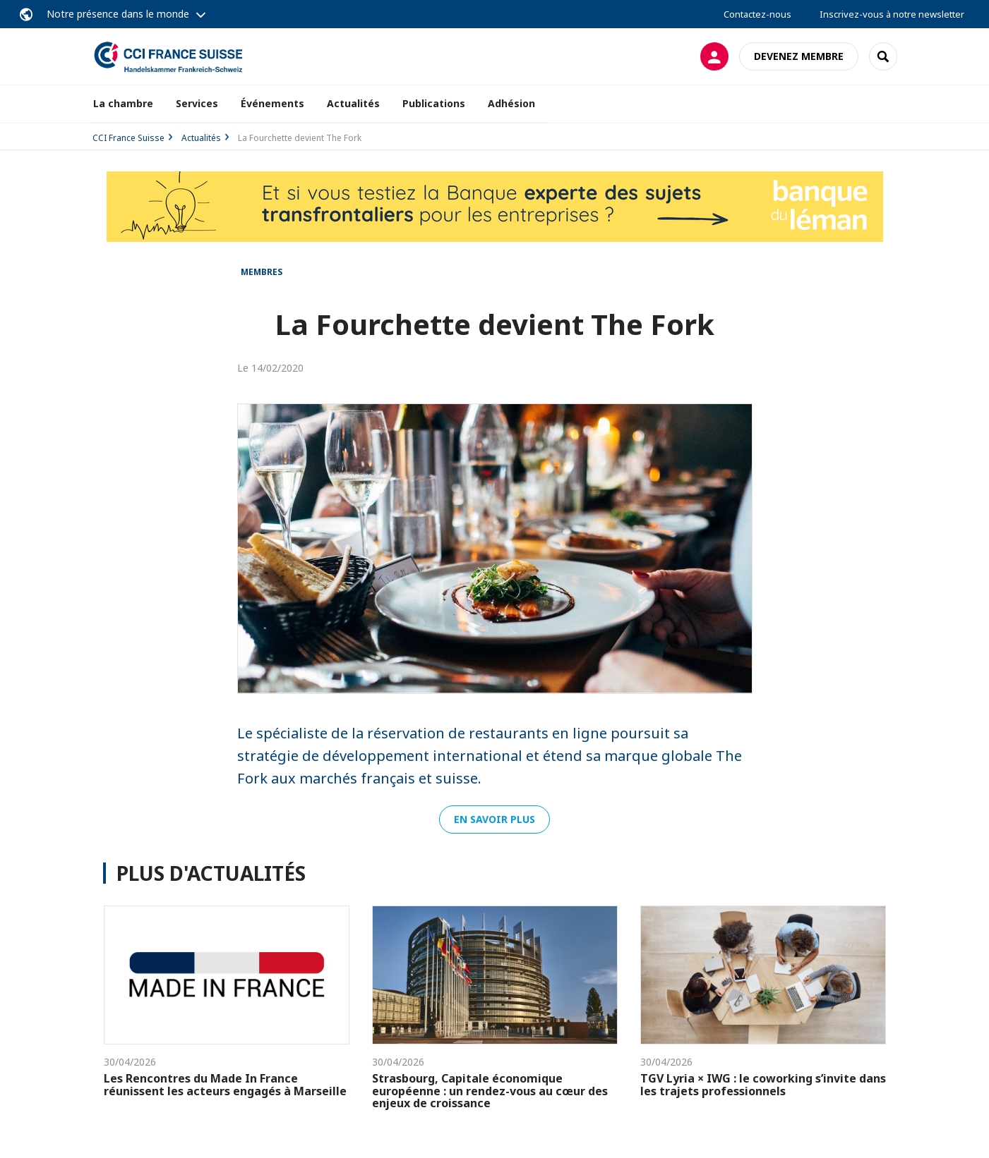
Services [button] (197, 103)
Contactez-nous (757, 14)
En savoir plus (494, 819)
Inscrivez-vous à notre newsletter (892, 14)
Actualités (353, 103)
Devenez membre (799, 56)
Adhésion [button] (511, 103)
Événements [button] (272, 103)
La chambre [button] (123, 103)
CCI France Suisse (128, 138)
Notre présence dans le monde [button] (118, 13)
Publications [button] (433, 103)
